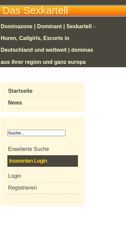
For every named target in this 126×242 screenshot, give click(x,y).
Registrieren (22, 188)
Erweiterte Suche (28, 149)
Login (14, 176)
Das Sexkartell (35, 10)
